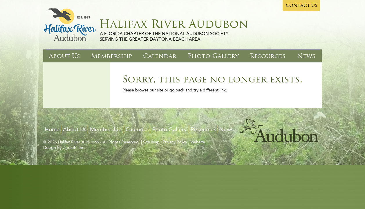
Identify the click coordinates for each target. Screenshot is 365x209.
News (306, 56)
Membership (111, 56)
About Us (64, 56)
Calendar (159, 56)
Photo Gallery (213, 56)
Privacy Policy (175, 142)
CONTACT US (301, 5)
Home (52, 129)
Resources (268, 56)
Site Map (151, 142)
